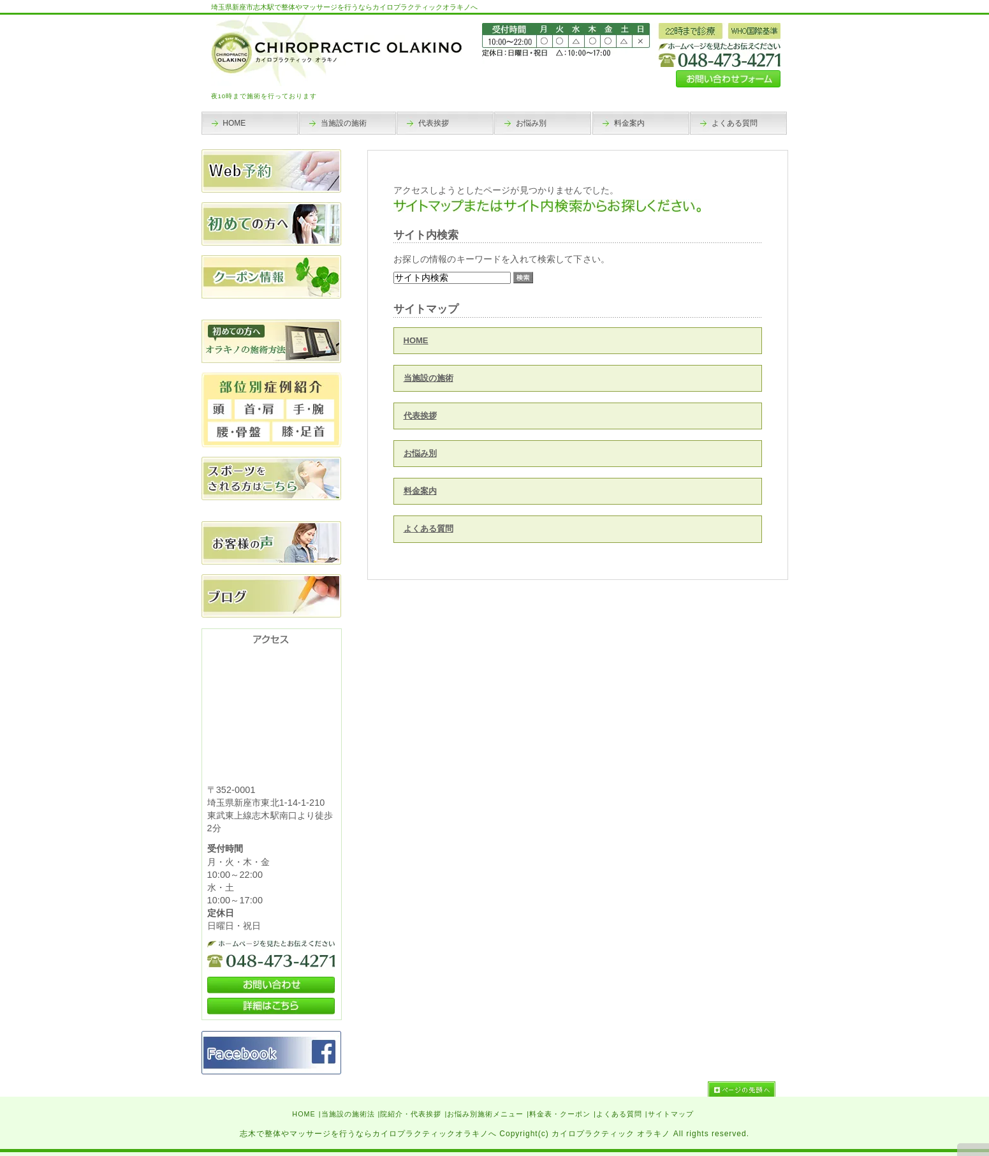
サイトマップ (671, 1114)
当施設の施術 (428, 378)
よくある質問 (428, 528)
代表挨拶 (420, 415)
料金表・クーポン (559, 1114)
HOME (416, 340)
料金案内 (420, 491)
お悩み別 (420, 453)
